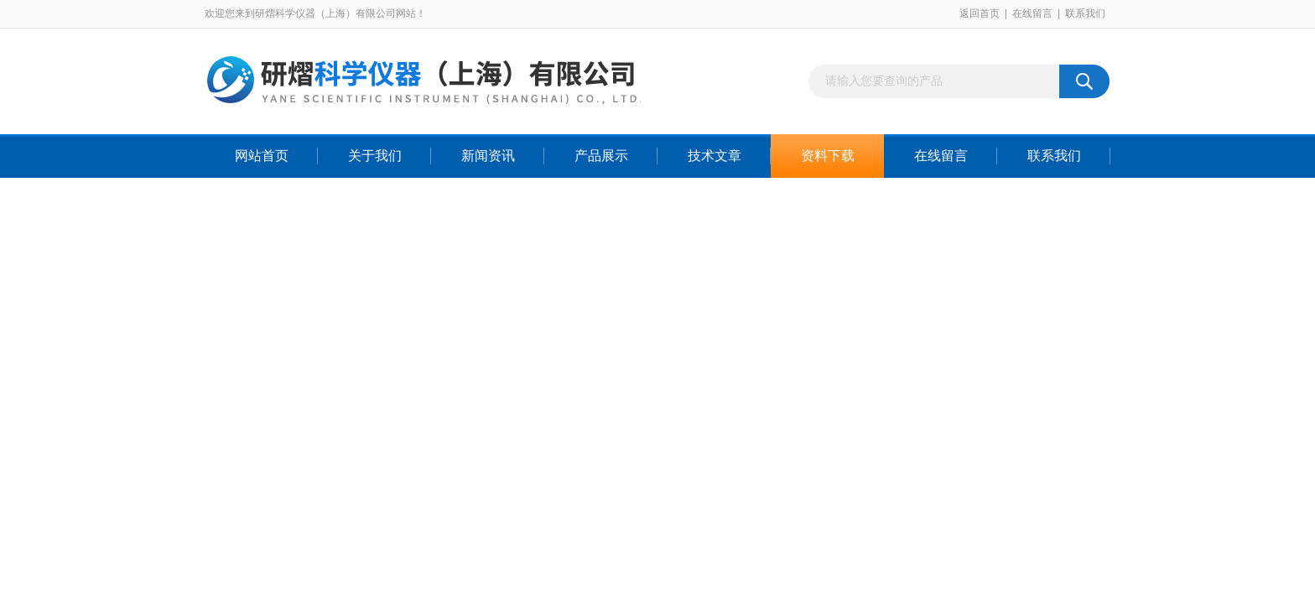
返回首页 (979, 13)
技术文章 (714, 155)
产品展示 (601, 155)
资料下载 (828, 155)
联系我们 (1085, 13)
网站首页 (261, 155)
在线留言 (1032, 13)
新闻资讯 (488, 155)
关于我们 (375, 155)
